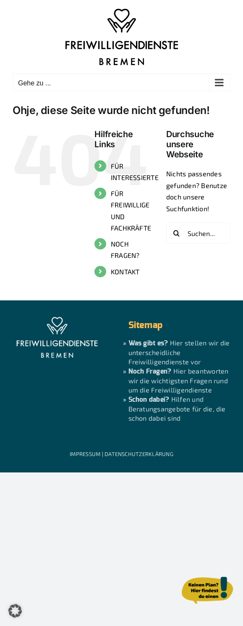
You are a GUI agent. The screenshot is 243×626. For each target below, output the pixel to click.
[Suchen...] (198, 233)
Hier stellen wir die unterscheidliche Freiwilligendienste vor (179, 352)
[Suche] (176, 233)
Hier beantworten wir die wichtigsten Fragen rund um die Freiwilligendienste (178, 380)
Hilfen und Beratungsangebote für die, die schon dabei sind (177, 408)
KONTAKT (125, 272)
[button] (15, 611)
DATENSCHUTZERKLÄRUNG (139, 454)
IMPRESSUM (85, 454)
